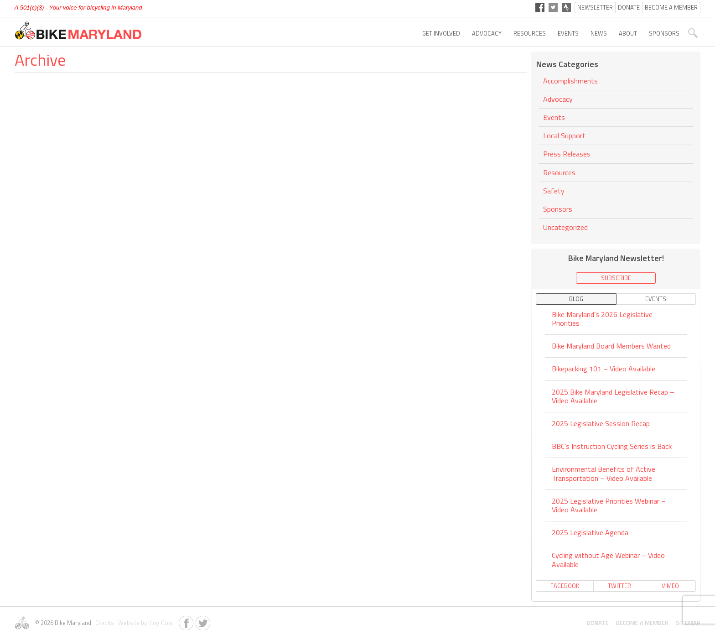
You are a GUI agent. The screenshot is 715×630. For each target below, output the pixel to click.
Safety (554, 190)
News (599, 33)
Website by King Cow (144, 622)
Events (568, 33)
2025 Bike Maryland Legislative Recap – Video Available (613, 396)
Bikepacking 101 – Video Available (603, 368)
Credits (104, 622)
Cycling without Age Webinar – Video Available (608, 559)
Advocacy (487, 33)
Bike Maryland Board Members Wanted (611, 345)
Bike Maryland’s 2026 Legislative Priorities (602, 319)
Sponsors (664, 33)
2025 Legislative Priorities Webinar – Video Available (609, 505)
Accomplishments (570, 81)
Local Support (564, 135)
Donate (598, 622)
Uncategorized (565, 227)
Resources (529, 33)
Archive (40, 59)
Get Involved (441, 33)
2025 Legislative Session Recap (601, 423)
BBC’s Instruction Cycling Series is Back (612, 446)
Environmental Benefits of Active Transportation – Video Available (603, 473)
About (628, 33)
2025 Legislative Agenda (590, 532)
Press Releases (567, 153)
